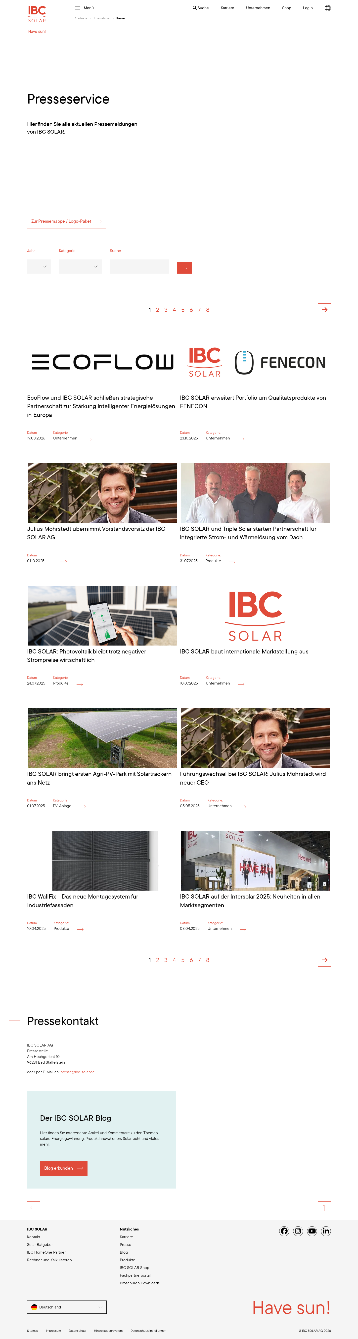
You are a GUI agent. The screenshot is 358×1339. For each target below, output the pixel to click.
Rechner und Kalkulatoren (49, 1259)
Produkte (127, 1259)
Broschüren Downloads (140, 1282)
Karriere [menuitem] (227, 7)
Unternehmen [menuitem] (258, 7)
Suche (201, 7)
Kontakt (33, 1236)
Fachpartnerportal (135, 1275)
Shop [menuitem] (286, 7)
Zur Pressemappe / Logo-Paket (61, 225)
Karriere (126, 1236)
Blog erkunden (58, 1173)
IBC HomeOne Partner (46, 1252)
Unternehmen (102, 18)
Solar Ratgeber (40, 1244)
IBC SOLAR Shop (134, 1267)
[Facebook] (284, 1231)
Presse (125, 1244)
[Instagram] (298, 1231)
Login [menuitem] (308, 7)
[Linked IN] (326, 1231)
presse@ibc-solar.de (77, 1076)
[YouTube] (312, 1231)
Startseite (81, 18)
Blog (124, 1252)
